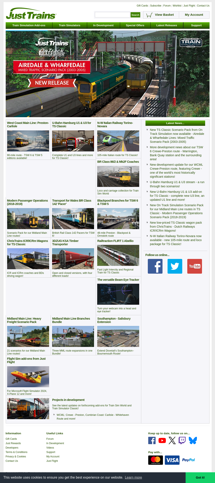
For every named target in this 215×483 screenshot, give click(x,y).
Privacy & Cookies (16, 456)
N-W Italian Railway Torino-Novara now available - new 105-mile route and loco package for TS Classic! (176, 240)
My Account (52, 456)
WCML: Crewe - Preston (70, 414)
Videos (50, 447)
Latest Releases (166, 25)
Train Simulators (69, 25)
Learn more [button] (133, 477)
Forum (50, 438)
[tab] (94, 115)
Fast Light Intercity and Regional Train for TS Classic (115, 271)
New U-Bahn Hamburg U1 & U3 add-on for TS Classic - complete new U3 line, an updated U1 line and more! (177, 195)
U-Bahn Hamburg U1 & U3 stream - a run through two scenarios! (177, 184)
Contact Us (12, 460)
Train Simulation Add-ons (28, 25)
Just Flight (52, 460)
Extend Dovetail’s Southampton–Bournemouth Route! (115, 352)
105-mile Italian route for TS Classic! (117, 155)
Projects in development (68, 400)
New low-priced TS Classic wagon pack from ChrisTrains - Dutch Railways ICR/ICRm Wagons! (176, 226)
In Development (103, 25)
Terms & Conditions (17, 452)
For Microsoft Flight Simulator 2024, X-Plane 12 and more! (27, 392)
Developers (12, 447)
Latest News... (175, 123)
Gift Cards (11, 438)
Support (196, 25)
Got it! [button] (200, 477)
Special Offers (135, 25)
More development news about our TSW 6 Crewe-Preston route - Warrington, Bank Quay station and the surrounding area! (176, 153)
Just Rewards (13, 443)
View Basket (164, 14)
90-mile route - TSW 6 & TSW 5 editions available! (24, 157)
